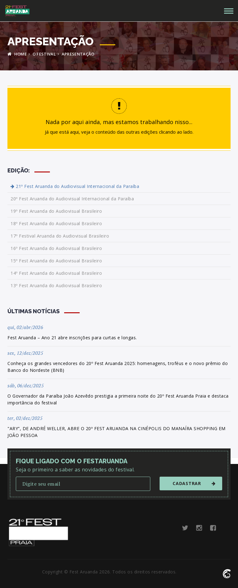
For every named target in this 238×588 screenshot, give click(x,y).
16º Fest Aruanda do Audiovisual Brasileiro (56, 248)
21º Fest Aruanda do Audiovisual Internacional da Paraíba (75, 186)
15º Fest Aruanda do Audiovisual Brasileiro (56, 261)
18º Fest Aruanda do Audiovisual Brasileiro (56, 223)
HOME (17, 54)
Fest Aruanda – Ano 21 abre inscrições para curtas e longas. (72, 338)
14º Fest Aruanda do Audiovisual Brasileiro (56, 273)
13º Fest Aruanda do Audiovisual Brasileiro (56, 285)
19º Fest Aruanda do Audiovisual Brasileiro (56, 211)
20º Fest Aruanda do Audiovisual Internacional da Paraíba (72, 199)
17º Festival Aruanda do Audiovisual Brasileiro (60, 236)
